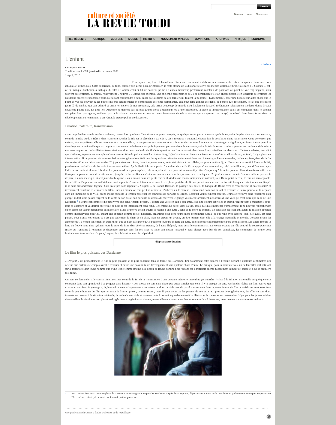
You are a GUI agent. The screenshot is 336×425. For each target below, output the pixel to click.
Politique (99, 38)
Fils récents (77, 38)
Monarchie (202, 38)
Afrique (240, 38)
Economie (258, 38)
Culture (117, 38)
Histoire (149, 38)
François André (75, 68)
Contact (238, 13)
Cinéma (266, 64)
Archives (222, 38)
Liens (249, 13)
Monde (133, 38)
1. (66, 393)
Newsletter (262, 13)
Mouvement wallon (175, 38)
